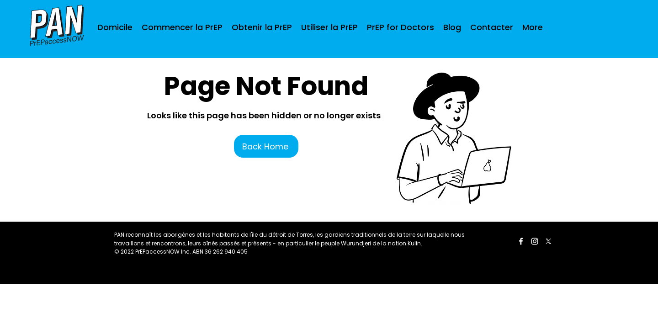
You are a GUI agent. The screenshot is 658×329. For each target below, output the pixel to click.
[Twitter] (548, 241)
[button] (262, 27)
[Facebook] (520, 241)
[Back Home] (266, 146)
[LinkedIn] (534, 241)
